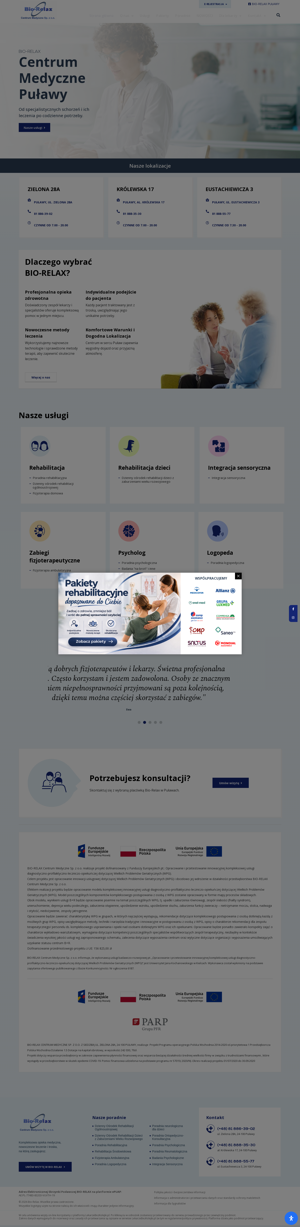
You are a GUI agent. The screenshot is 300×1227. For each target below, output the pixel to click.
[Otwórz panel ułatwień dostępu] (291, 1218)
